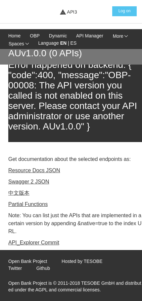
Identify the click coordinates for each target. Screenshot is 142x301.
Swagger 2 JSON (28, 181)
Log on (124, 11)
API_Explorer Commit (33, 242)
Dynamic (58, 35)
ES (74, 43)
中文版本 (18, 193)
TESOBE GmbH (98, 283)
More (120, 36)
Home (14, 35)
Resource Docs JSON (34, 170)
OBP (35, 35)
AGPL (41, 289)
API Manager (89, 35)
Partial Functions (28, 204)
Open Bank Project (27, 261)
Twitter (15, 268)
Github (43, 268)
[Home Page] (68, 11)
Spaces (19, 43)
